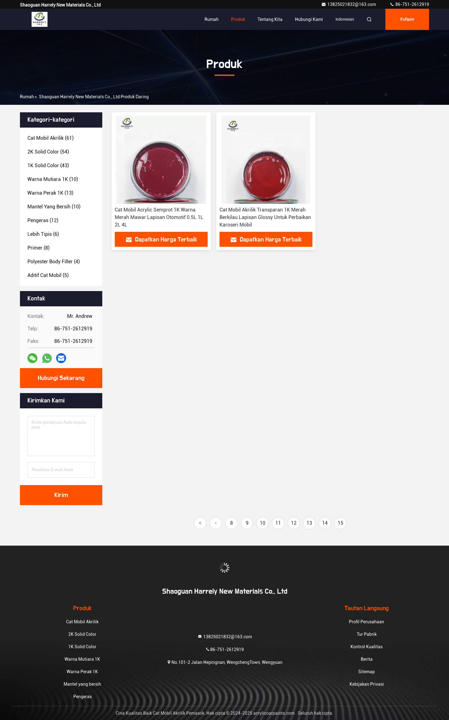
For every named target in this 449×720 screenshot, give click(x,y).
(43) (48, 165)
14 (325, 523)
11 (278, 523)
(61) (50, 138)
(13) (50, 193)
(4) (53, 262)
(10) (52, 179)
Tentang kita (270, 19)
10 (262, 523)
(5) (48, 275)
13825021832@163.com (349, 4)
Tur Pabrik (367, 634)
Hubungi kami (309, 19)
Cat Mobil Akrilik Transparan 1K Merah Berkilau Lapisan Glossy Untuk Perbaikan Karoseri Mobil (265, 217)
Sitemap (366, 671)
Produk (238, 19)
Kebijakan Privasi (367, 684)
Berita (367, 659)
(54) (48, 152)
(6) (43, 234)
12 (294, 523)
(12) (42, 220)
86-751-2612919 (409, 4)
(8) (38, 248)
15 (340, 523)
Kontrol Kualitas (366, 646)
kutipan (407, 19)
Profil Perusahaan (366, 621)
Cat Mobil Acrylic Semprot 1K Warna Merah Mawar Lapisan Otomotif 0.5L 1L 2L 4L (159, 217)
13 (309, 523)
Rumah (212, 19)
